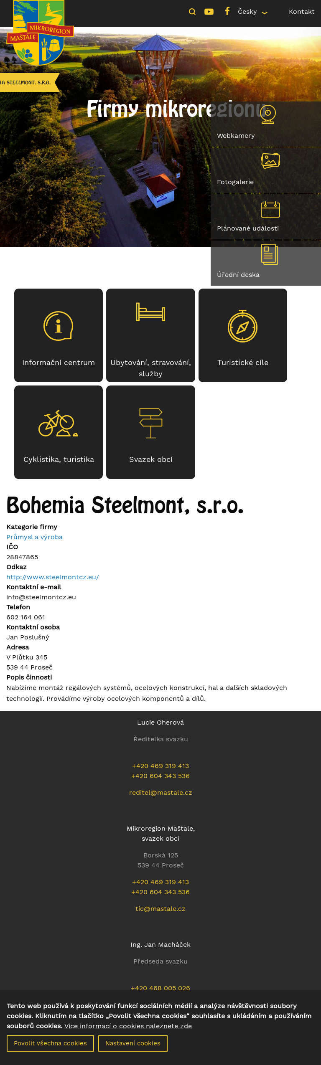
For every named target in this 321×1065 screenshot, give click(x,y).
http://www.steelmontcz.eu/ (52, 577)
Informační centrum (58, 362)
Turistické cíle (242, 362)
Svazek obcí (151, 459)
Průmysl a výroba (34, 537)
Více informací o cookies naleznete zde (128, 1030)
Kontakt (302, 11)
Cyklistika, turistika (58, 459)
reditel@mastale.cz (160, 792)
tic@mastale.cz (160, 909)
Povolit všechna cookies (50, 1047)
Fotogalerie (235, 182)
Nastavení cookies (132, 1047)
